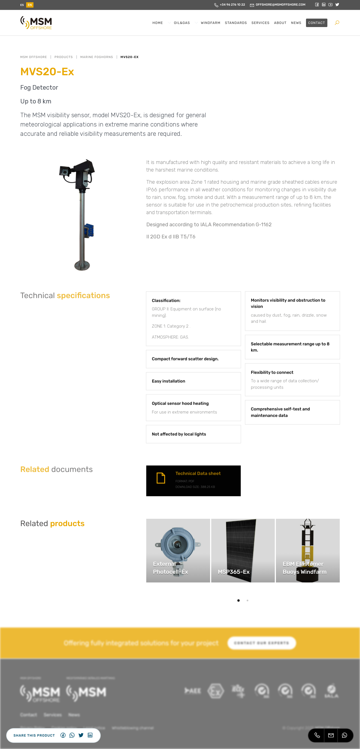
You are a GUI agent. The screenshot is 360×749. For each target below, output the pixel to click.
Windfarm (210, 23)
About (280, 23)
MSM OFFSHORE (33, 57)
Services (260, 23)
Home (157, 23)
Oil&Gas (182, 23)
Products (64, 57)
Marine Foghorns (96, 57)
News (296, 23)
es (22, 5)
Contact (316, 23)
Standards (236, 23)
